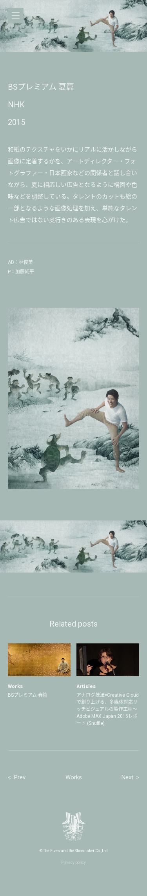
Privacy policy (73, 862)
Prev (19, 777)
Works (73, 777)
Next (127, 777)
